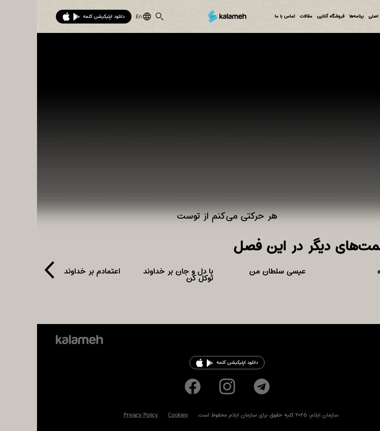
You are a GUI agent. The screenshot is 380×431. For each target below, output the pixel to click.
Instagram (190, 386)
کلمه (190, 16)
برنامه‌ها (319, 16)
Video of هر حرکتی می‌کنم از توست (190, 125)
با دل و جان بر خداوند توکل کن (141, 274)
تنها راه (350, 271)
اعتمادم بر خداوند (55, 271)
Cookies (141, 415)
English (106, 16)
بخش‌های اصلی (346, 16)
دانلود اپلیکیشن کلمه (67, 16)
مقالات (269, 16)
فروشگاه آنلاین (294, 16)
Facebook (155, 386)
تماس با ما (248, 16)
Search (122, 16)
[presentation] (12, 272)
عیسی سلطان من (240, 271)
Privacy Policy (104, 415)
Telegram (225, 386)
